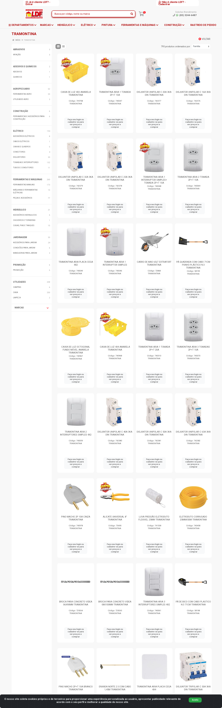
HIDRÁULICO (19, 210)
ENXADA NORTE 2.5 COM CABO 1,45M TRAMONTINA (115, 688)
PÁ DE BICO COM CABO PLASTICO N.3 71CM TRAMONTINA (193, 603)
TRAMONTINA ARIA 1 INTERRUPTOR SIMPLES (115, 263)
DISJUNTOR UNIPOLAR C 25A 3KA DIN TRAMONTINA (115, 178)
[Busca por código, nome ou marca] (90, 14)
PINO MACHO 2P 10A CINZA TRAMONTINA (75, 518)
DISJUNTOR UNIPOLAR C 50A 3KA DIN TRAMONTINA (154, 433)
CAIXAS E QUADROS (21, 147)
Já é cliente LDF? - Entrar (38, 3)
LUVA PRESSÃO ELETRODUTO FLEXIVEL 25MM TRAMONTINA (154, 518)
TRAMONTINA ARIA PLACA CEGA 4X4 (154, 688)
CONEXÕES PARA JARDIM (24, 248)
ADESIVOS (17, 72)
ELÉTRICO (18, 131)
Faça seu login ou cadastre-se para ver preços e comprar (76, 123)
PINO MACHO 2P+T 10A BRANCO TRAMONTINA (76, 688)
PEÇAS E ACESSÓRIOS (22, 198)
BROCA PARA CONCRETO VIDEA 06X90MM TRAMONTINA (75, 603)
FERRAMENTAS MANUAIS (24, 185)
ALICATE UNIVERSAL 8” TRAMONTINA (115, 518)
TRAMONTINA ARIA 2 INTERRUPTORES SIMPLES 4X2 (75, 433)
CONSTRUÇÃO (20, 111)
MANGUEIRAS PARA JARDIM (25, 253)
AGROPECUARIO (21, 89)
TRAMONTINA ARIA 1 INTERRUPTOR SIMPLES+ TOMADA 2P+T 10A (154, 180)
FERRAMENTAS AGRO (22, 94)
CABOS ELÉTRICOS (21, 141)
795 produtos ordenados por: (176, 46)
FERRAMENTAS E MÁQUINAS (27, 179)
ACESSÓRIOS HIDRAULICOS (25, 215)
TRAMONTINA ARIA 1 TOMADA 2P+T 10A (115, 93)
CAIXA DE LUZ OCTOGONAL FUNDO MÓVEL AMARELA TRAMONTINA (75, 349)
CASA (15, 292)
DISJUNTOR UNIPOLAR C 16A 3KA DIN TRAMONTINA (193, 93)
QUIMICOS (17, 77)
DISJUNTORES (19, 157)
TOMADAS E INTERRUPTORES (25, 162)
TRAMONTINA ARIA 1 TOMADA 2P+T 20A (154, 348)
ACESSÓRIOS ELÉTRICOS (23, 136)
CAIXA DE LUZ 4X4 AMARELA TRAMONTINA (115, 348)
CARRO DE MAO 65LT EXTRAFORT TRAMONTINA (154, 263)
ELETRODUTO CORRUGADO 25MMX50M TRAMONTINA (193, 518)
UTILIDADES (19, 282)
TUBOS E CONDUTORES (23, 167)
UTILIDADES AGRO (21, 99)
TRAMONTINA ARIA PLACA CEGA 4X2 (76, 263)
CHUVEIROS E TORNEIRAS (24, 220)
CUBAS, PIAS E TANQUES (23, 225)
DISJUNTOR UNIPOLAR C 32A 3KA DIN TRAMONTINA (75, 178)
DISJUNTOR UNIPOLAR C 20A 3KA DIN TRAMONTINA (154, 93)
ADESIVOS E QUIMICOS (25, 66)
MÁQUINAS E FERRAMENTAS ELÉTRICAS (25, 191)
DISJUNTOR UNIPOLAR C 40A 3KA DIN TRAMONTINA (115, 433)
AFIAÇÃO (17, 55)
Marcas (32, 307)
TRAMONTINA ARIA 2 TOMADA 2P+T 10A (193, 178)
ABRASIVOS (19, 49)
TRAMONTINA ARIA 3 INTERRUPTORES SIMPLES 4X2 (154, 603)
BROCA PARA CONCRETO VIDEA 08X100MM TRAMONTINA (114, 603)
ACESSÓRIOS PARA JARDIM (25, 242)
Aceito (195, 701)
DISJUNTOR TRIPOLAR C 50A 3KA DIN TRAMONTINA (193, 688)
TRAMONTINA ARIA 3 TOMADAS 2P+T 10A (193, 348)
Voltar (204, 39)
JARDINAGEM (20, 237)
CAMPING (17, 287)
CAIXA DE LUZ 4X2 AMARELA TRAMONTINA (76, 93)
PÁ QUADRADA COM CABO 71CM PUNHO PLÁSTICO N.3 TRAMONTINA (193, 265)
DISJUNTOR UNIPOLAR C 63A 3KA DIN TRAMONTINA (193, 433)
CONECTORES (19, 152)
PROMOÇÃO (19, 265)
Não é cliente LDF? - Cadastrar (172, 3)
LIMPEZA (17, 298)
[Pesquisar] (132, 14)
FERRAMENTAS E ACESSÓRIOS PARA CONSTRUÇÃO (28, 117)
